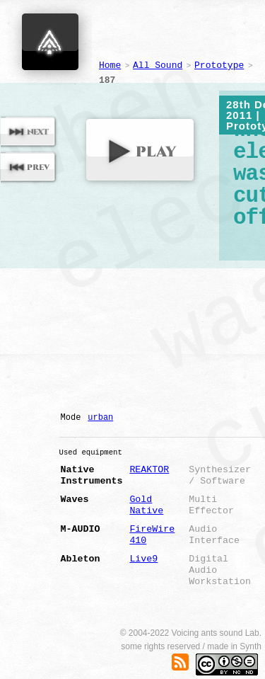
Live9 (143, 559)
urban (100, 418)
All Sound (157, 65)
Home (110, 65)
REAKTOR (149, 469)
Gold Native (146, 505)
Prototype (219, 65)
